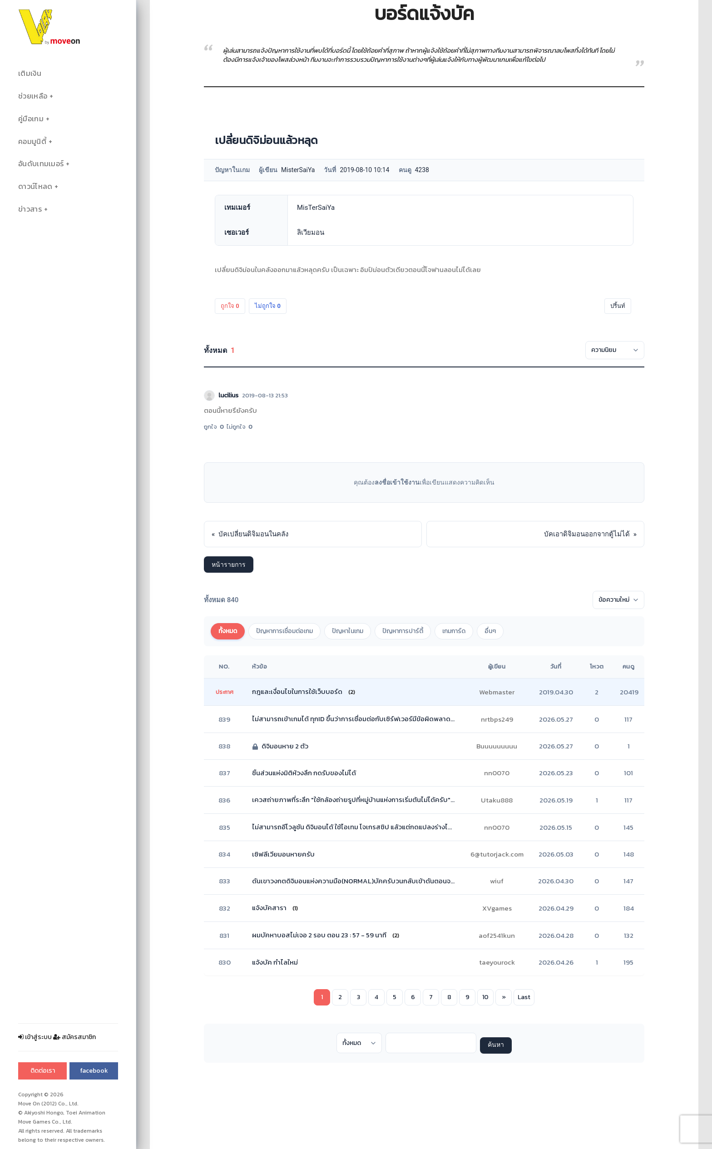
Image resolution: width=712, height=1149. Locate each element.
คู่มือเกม (31, 119)
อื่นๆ (490, 631)
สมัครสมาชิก (74, 1037)
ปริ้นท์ (617, 305)
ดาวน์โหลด (35, 186)
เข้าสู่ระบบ (35, 1037)
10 (485, 997)
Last (524, 997)
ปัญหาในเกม (347, 631)
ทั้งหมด (227, 631)
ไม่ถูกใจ (268, 305)
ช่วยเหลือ (32, 96)
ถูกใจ (230, 305)
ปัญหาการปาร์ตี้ (402, 631)
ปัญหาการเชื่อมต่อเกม (284, 631)
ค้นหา (496, 1045)
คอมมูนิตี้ (32, 141)
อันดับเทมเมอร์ (41, 163)
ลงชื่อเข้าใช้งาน (397, 482)
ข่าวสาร (30, 209)
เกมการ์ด (453, 631)
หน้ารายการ (229, 564)
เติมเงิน (29, 73)
